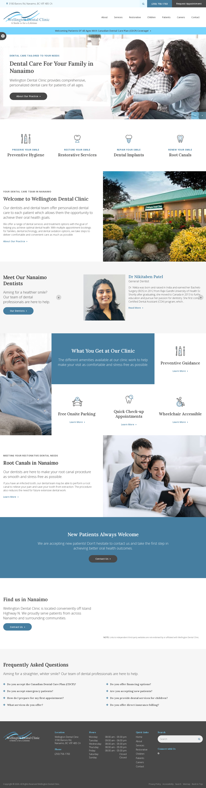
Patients (166, 17)
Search (178, 784)
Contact (195, 17)
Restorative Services (77, 154)
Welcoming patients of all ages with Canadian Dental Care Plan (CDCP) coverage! (102, 30)
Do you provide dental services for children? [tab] (139, 698)
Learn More (179, 370)
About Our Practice (27, 96)
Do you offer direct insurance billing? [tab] (134, 704)
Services (118, 17)
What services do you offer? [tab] (25, 704)
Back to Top (197, 784)
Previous (195, 115)
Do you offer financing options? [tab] (130, 684)
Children (151, 17)
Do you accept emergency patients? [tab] (30, 691)
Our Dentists (17, 310)
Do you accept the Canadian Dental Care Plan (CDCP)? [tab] (41, 684)
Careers (181, 17)
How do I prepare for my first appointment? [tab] (35, 698)
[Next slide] (200, 297)
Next (202, 115)
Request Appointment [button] (189, 3)
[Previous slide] (58, 297)
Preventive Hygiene (25, 154)
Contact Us (101, 558)
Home (139, 736)
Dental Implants (129, 154)
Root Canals (180, 154)
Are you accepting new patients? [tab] (131, 691)
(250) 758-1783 (159, 3)
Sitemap (186, 784)
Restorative (135, 17)
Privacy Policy (155, 784)
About (104, 17)
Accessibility (168, 784)
